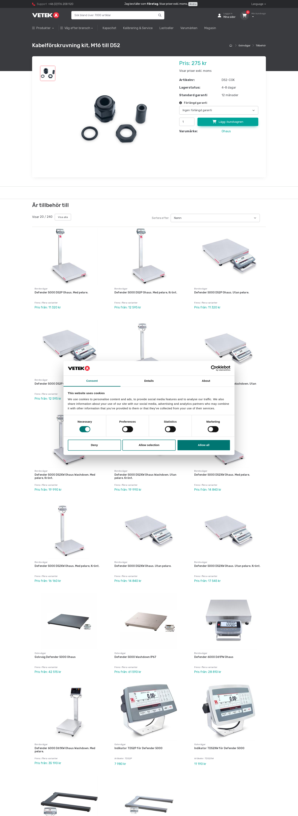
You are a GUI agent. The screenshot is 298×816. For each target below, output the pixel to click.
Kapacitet (109, 28)
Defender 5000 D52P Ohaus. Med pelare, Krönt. (145, 292)
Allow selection (149, 445)
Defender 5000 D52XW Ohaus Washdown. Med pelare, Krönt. (65, 469)
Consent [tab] (92, 380)
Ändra (193, 4)
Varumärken (188, 28)
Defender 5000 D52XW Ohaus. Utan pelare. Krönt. (227, 554)
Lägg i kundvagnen (227, 122)
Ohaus (226, 131)
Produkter (41, 28)
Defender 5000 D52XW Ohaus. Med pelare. (222, 467)
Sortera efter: (160, 218)
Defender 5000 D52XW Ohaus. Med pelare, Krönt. (67, 554)
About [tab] (206, 380)
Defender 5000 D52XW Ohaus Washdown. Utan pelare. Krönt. (145, 469)
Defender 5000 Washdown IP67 (135, 642)
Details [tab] (149, 380)
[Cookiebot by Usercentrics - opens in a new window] (213, 368)
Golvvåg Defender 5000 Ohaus (55, 642)
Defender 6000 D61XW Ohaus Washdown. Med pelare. (65, 731)
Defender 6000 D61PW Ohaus (213, 642)
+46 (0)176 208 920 (60, 4)
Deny (94, 445)
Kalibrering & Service (138, 28)
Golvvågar (244, 45)
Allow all (203, 445)
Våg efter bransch (75, 28)
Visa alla (63, 217)
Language (257, 4)
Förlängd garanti (193, 103)
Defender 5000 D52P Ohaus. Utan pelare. (221, 292)
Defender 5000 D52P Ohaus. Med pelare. (61, 292)
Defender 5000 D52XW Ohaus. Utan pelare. (142, 554)
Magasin (210, 28)
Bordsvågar (41, 288)
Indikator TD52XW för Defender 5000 (219, 729)
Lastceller (166, 28)
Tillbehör (261, 45)
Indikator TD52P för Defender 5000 (138, 729)
